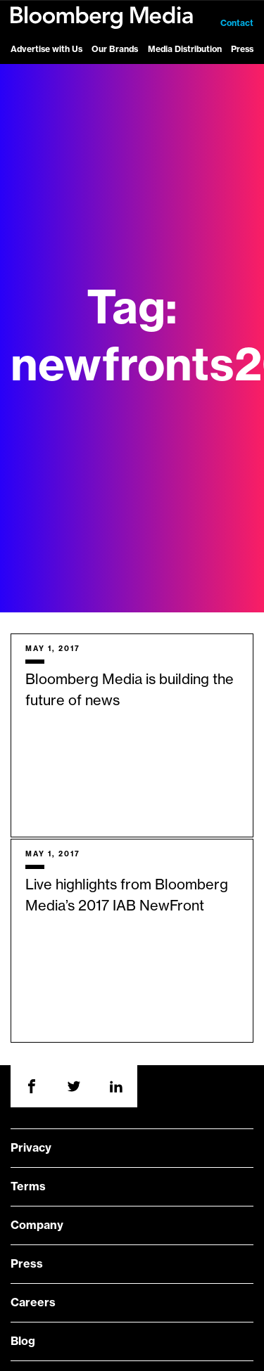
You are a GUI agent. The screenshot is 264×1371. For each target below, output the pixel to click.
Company (37, 1225)
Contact (236, 23)
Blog (23, 1341)
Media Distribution (185, 49)
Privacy (31, 1148)
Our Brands (115, 49)
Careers (33, 1302)
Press (242, 49)
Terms (28, 1186)
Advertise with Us (46, 49)
